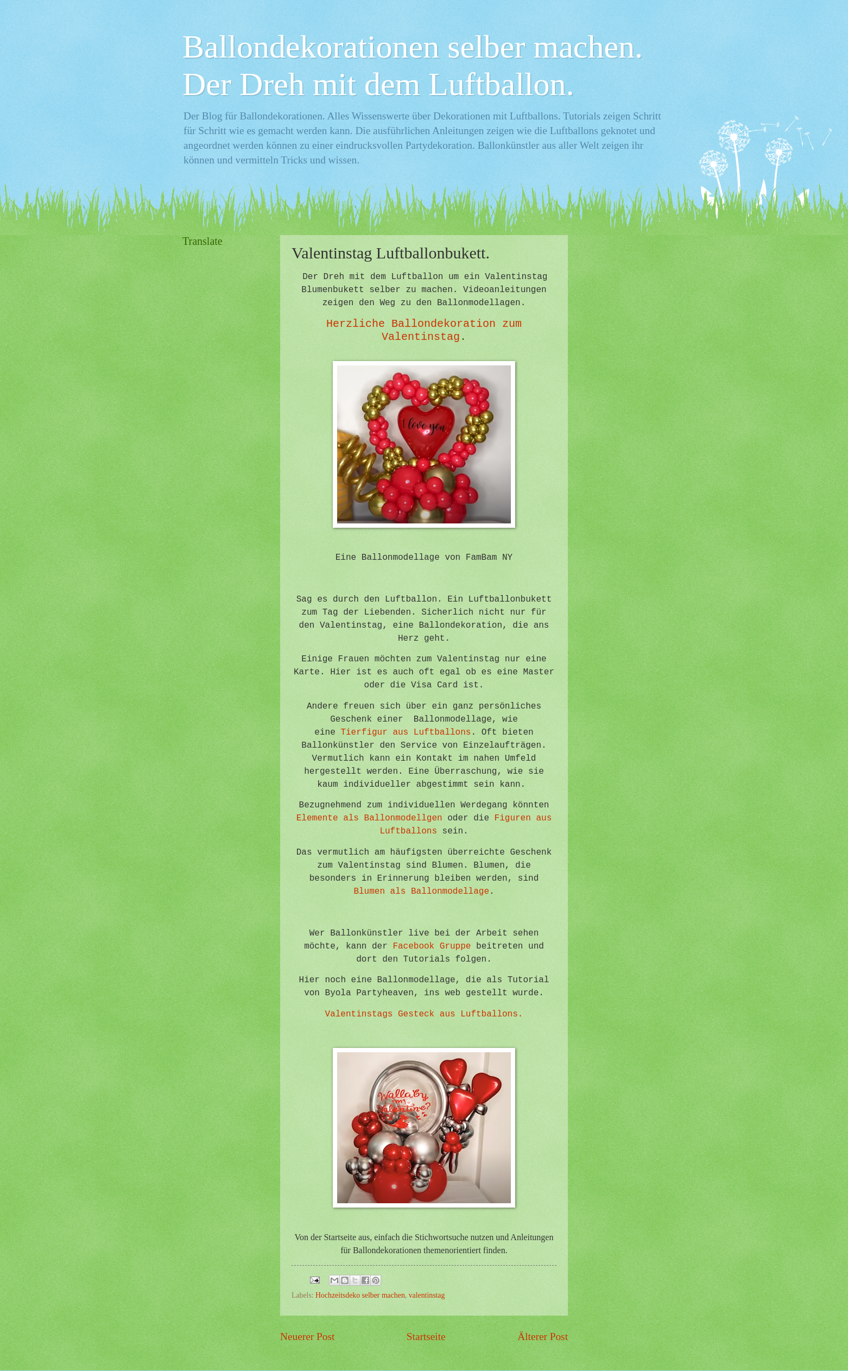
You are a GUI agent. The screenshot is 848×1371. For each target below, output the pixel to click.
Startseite (426, 1336)
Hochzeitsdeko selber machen (360, 1295)
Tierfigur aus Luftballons (405, 732)
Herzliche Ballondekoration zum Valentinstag (424, 330)
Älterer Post (542, 1336)
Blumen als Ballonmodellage (421, 891)
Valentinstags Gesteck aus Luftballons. (424, 1014)
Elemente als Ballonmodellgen (369, 818)
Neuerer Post (307, 1336)
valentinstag (427, 1295)
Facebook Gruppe (432, 946)
